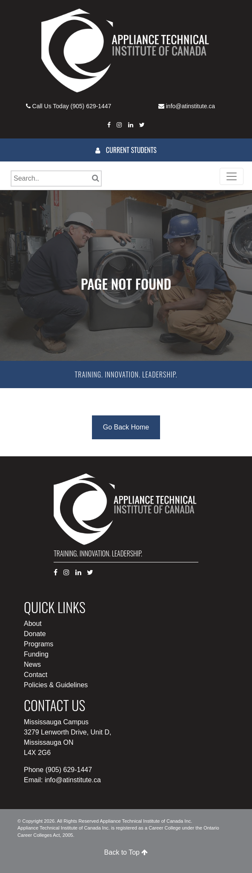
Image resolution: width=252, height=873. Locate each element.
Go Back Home (126, 427)
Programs (38, 644)
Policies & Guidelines (56, 685)
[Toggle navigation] (231, 176)
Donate (35, 633)
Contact (35, 674)
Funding (36, 654)
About (33, 623)
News (32, 664)
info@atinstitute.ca (190, 106)
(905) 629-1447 (91, 106)
